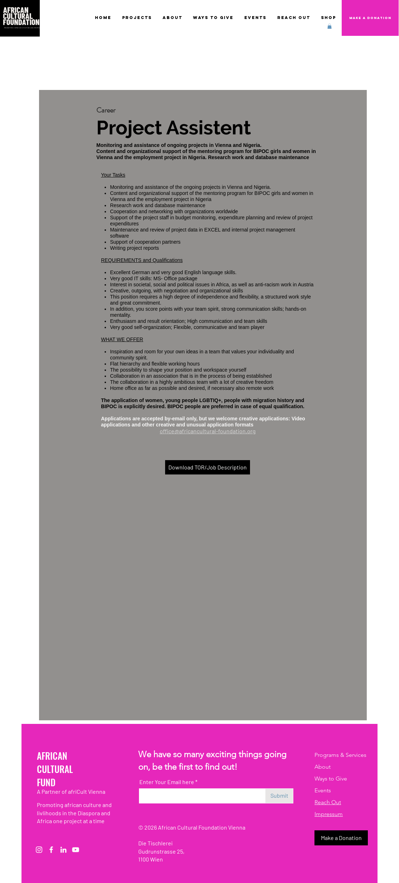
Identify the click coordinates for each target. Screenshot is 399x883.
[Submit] (279, 795)
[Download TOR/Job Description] (207, 467)
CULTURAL (55, 768)
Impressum (328, 814)
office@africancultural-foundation (203, 431)
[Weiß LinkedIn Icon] (63, 849)
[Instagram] (39, 849)
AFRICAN (52, 755)
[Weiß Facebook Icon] (51, 849)
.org (251, 431)
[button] (329, 26)
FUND (46, 782)
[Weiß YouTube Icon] (75, 849)
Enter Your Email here (166, 782)
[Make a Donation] (370, 18)
